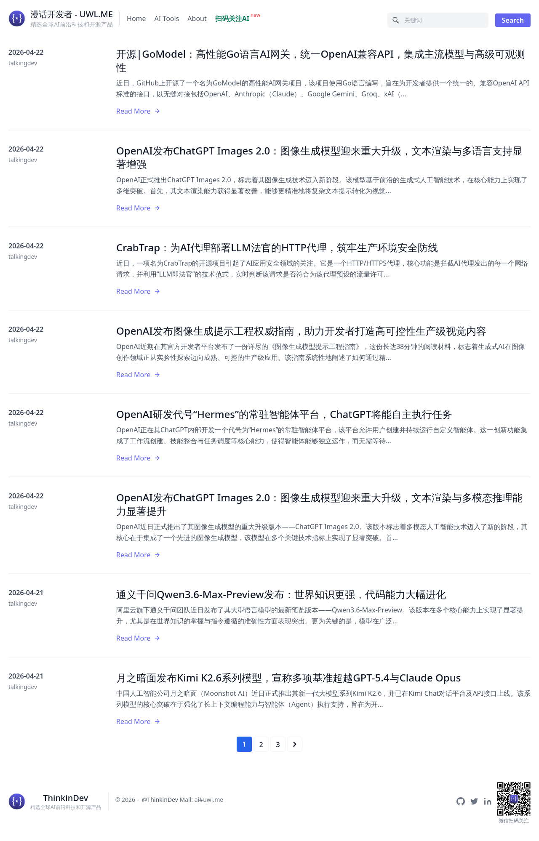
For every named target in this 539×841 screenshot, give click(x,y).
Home (136, 18)
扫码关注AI (232, 18)
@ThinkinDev (160, 800)
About (196, 18)
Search (513, 20)
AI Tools (167, 18)
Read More (138, 111)
